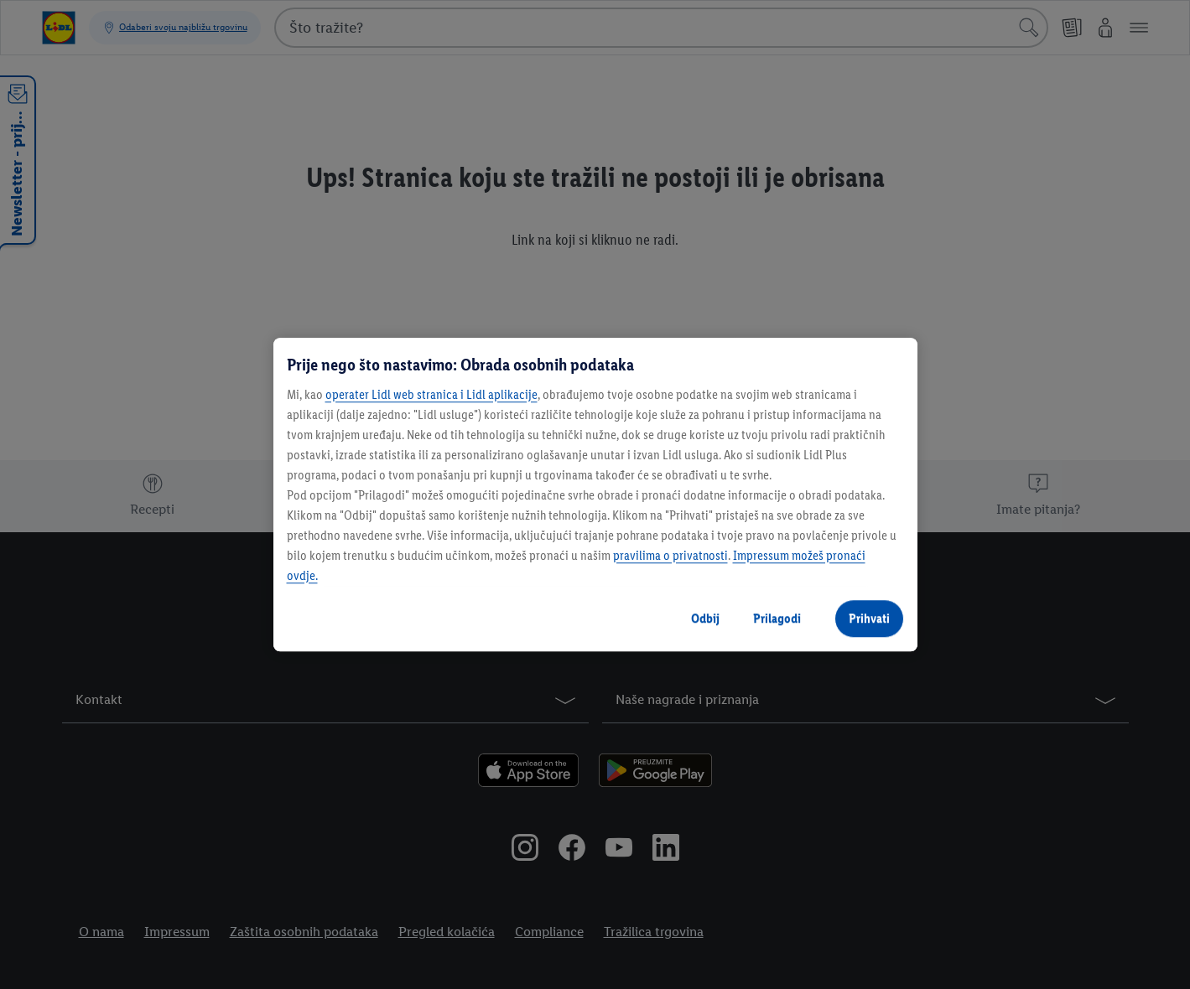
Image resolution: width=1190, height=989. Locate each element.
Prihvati (869, 618)
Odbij (705, 618)
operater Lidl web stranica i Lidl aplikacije (431, 394)
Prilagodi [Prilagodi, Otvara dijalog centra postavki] (777, 618)
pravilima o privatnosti (670, 555)
